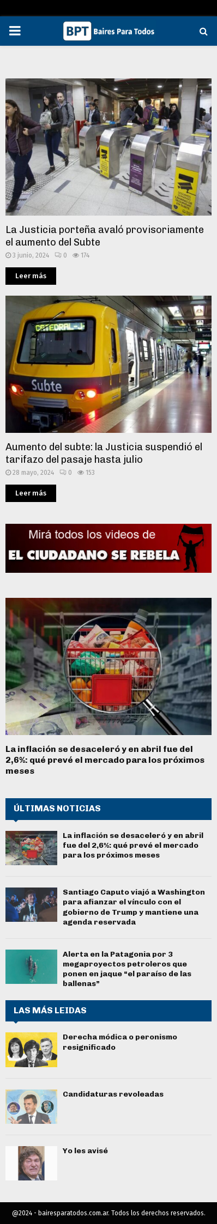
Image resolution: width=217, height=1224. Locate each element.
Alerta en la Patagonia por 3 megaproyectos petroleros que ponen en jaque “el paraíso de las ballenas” (127, 969)
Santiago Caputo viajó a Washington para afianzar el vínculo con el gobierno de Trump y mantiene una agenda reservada (134, 907)
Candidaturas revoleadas (113, 1094)
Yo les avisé (85, 1150)
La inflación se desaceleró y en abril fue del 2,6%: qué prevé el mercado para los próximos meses (104, 760)
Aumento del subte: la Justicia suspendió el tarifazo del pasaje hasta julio (103, 453)
